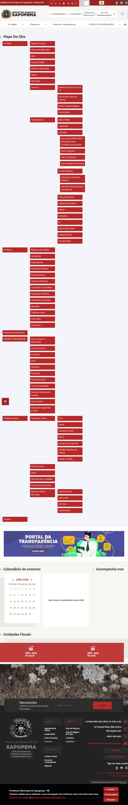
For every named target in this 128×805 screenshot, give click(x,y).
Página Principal (38, 43)
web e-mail (63, 498)
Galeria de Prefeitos (39, 268)
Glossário (35, 306)
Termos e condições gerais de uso (113, 773)
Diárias (61, 209)
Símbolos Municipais (40, 68)
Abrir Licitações (68, 151)
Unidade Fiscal (65, 235)
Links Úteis (36, 319)
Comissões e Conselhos (41, 287)
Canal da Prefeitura (39, 281)
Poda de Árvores (38, 379)
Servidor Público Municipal (38, 493)
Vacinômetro (64, 112)
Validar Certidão (65, 459)
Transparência (37, 120)
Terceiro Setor (64, 241)
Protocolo (35, 373)
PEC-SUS (62, 504)
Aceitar (111, 789)
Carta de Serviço (38, 348)
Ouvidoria (35, 354)
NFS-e (61, 437)
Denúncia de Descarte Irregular (40, 393)
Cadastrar (102, 705)
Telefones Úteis (38, 312)
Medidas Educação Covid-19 (70, 89)
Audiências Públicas (67, 203)
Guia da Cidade (37, 62)
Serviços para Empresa (41, 485)
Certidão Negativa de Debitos (67, 451)
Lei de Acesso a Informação (38, 340)
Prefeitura (25, 24)
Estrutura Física (38, 275)
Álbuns (34, 75)
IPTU (60, 418)
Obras (33, 473)
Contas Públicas (65, 171)
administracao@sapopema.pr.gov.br (104, 743)
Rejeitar (111, 799)
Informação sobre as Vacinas (67, 98)
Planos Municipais (66, 228)
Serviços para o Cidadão (41, 479)
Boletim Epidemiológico (69, 106)
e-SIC (33, 361)
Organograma (37, 262)
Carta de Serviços (66, 197)
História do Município (40, 50)
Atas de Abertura (68, 157)
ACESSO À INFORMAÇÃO (76, 24)
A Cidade (9, 24)
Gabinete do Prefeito (40, 250)
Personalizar (111, 794)
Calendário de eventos (41, 300)
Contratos (62, 216)
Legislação (63, 126)
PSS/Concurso (37, 466)
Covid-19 (35, 87)
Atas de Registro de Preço (72, 163)
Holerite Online (65, 491)
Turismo (120, 24)
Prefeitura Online (103, 24)
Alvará (61, 424)
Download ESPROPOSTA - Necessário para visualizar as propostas (72, 141)
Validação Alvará (65, 431)
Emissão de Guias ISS (68, 443)
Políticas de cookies (119, 776)
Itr (59, 222)
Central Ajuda (64, 510)
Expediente (36, 325)
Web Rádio (35, 81)
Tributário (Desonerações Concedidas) (72, 188)
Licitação (62, 132)
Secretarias (36, 256)
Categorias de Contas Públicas (70, 179)
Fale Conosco (37, 401)
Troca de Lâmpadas (40, 386)
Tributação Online (39, 418)
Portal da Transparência (45, 24)
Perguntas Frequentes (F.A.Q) (40, 409)
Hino (33, 56)
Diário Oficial (64, 120)
